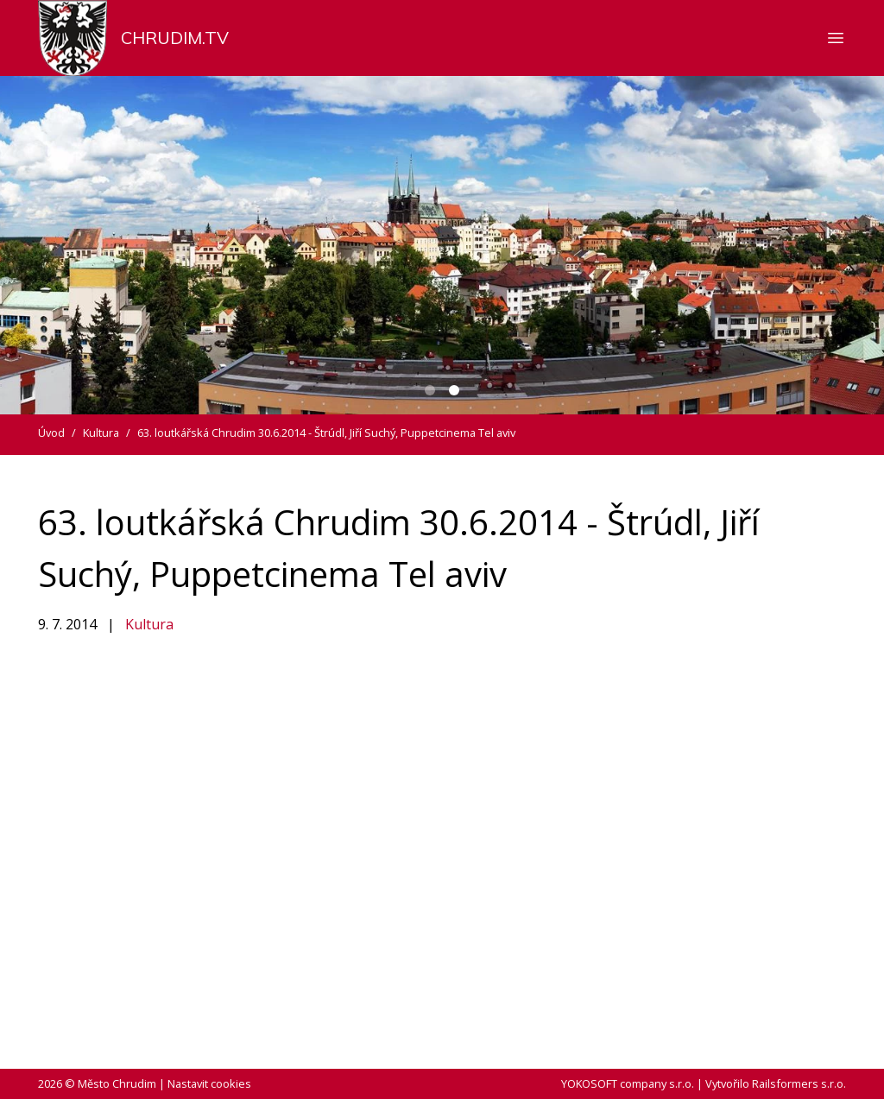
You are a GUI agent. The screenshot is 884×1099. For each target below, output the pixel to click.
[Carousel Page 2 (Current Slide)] (454, 390)
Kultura (149, 624)
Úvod (51, 432)
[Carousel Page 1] (430, 390)
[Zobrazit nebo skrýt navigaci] (835, 38)
